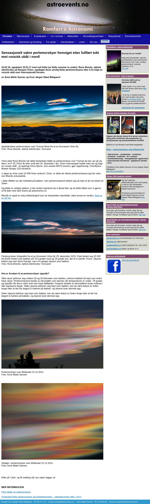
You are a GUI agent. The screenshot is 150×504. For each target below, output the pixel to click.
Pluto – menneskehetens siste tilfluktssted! (125, 149)
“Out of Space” (127, 76)
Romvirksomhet (133, 36)
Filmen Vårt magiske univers (119, 176)
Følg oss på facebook (116, 256)
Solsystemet (114, 36)
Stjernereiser (23, 36)
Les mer (125, 68)
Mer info (142, 215)
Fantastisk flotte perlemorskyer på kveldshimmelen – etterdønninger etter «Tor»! (41, 497)
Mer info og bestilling (115, 171)
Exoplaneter (40, 36)
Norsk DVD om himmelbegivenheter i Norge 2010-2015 (122, 206)
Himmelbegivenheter (93, 36)
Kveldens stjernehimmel (120, 47)
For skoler (51, 42)
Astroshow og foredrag (30, 42)
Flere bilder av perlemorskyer (16, 492)
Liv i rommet (57, 36)
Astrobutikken (67, 42)
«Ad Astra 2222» (135, 99)
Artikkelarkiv (8, 42)
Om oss (93, 42)
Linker (82, 42)
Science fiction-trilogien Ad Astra (121, 113)
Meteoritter (73, 36)
